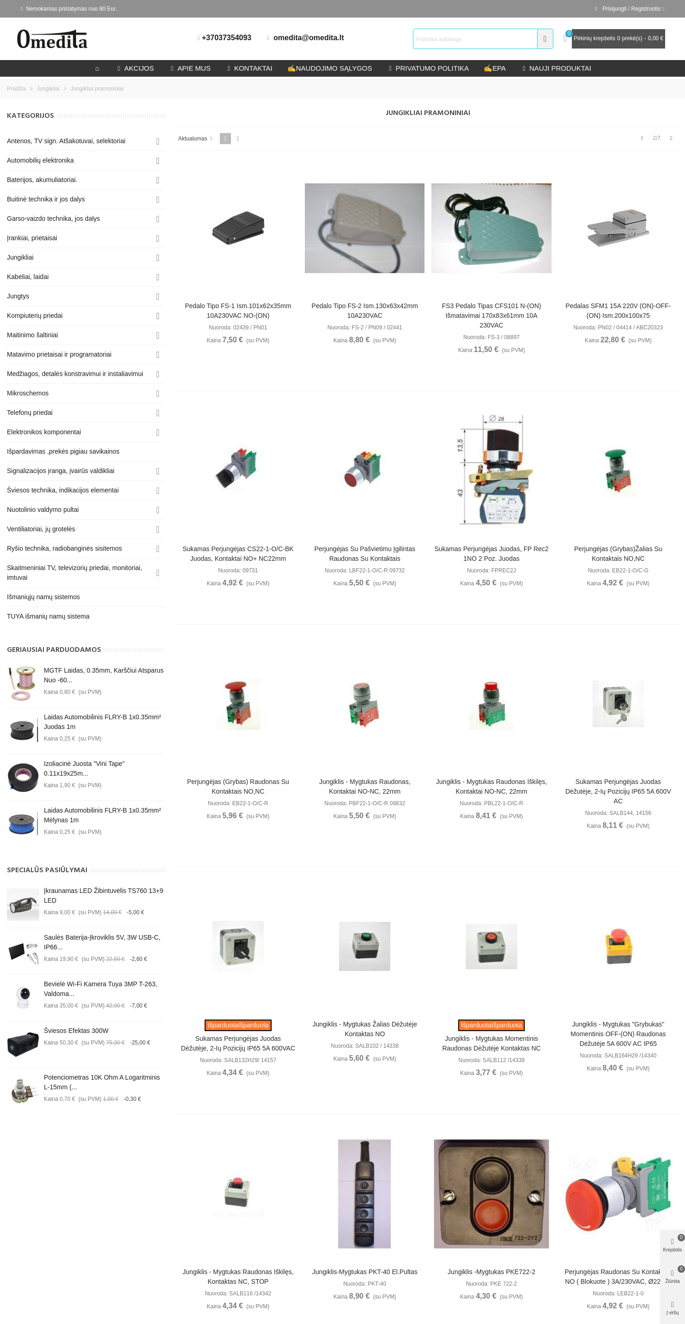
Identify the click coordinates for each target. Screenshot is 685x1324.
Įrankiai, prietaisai (32, 238)
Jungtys (18, 296)
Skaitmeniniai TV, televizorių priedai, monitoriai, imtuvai (74, 572)
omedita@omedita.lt (308, 38)
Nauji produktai (556, 68)
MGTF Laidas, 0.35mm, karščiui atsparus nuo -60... (104, 675)
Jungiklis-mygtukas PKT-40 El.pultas (365, 1271)
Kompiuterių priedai (35, 315)
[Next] (671, 138)
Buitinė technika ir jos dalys (46, 199)
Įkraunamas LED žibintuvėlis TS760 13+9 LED (104, 895)
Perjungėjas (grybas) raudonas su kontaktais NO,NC (238, 786)
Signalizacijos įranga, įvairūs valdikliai (61, 470)
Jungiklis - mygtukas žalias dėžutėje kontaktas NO (365, 1029)
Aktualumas (196, 138)
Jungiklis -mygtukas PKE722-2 (491, 1271)
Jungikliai (20, 257)
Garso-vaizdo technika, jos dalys (53, 218)
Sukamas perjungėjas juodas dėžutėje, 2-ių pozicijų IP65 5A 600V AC (618, 791)
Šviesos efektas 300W (76, 1030)
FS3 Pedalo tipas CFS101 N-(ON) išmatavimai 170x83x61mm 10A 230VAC (491, 315)
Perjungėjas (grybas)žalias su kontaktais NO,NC (618, 553)
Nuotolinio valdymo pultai (43, 509)
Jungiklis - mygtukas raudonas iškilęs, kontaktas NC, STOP (237, 1276)
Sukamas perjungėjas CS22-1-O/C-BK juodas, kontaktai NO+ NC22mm (237, 553)
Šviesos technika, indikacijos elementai (63, 490)
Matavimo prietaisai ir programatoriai (59, 354)
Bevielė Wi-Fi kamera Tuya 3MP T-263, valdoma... (100, 988)
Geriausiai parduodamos (54, 650)
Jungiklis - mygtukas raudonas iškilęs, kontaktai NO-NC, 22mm (491, 786)
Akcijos (134, 68)
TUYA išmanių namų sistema (48, 616)
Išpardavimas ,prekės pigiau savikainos (63, 451)
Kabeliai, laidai (27, 276)
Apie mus (190, 68)
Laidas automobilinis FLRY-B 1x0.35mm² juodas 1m (102, 721)
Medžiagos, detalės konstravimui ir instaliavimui (75, 373)
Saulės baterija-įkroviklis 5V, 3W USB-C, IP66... (102, 942)
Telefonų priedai (30, 412)
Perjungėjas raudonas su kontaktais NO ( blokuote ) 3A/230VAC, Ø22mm (618, 1276)
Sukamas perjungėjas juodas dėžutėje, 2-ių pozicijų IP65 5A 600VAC (238, 1043)
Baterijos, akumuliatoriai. (42, 179)
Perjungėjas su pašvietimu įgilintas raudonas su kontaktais (364, 553)
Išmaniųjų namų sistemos (43, 597)
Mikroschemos (27, 393)
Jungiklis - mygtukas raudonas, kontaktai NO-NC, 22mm (365, 786)
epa (495, 68)
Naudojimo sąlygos (329, 68)
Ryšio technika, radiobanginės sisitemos (64, 548)
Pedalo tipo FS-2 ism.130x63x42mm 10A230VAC (365, 310)
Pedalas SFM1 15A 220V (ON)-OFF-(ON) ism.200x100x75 (618, 310)
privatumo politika (428, 68)
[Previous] (642, 138)
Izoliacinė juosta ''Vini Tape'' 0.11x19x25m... (84, 768)
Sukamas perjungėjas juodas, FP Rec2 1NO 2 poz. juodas (491, 553)
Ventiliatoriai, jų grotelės (41, 529)
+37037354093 (226, 38)
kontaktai (249, 68)
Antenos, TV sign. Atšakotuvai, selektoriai (66, 141)
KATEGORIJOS (30, 116)
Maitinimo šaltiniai (32, 335)
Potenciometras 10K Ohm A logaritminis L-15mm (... (102, 1082)
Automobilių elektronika (40, 160)
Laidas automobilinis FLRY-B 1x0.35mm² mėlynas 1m (102, 815)
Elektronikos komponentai (44, 432)
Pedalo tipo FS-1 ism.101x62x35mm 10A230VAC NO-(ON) (238, 310)
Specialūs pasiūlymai (47, 870)
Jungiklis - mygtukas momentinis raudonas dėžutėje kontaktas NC (491, 1043)
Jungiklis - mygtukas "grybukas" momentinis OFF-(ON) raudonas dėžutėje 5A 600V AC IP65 (618, 1033)
